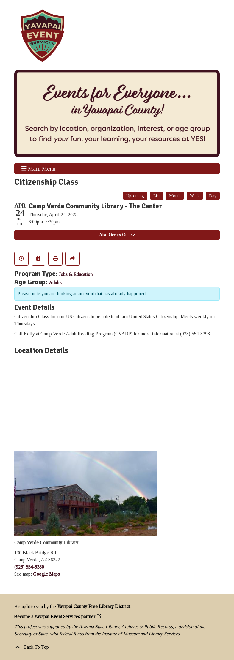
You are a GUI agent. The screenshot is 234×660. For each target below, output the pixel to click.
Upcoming (135, 196)
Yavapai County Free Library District (93, 606)
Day (212, 196)
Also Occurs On (117, 235)
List (156, 196)
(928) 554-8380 (29, 566)
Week (195, 196)
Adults (55, 282)
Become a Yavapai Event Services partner (54, 616)
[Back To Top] (117, 647)
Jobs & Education (76, 274)
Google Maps (46, 574)
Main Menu (38, 168)
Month (175, 196)
